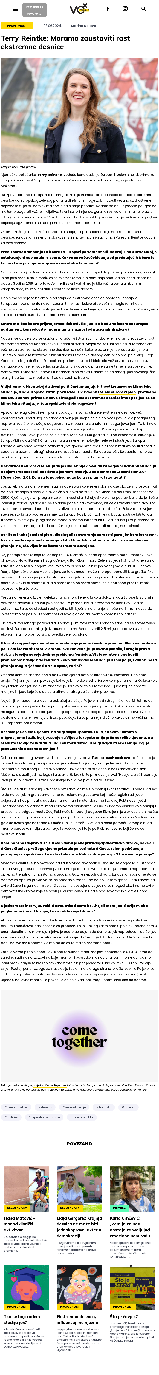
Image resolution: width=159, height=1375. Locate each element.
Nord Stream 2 (32, 560)
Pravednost (17, 26)
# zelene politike (81, 1117)
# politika (11, 1117)
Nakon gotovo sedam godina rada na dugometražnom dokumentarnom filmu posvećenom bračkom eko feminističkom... (130, 1250)
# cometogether (16, 1107)
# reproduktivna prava (44, 1117)
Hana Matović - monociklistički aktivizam (19, 1224)
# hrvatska (103, 1107)
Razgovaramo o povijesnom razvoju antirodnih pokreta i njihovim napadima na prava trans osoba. (76, 1248)
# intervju (128, 1107)
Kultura (119, 1208)
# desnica (45, 1107)
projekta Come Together (50, 1085)
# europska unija (74, 1107)
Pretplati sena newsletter (34, 10)
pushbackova (118, 757)
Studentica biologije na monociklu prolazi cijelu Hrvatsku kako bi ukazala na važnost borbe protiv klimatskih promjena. (26, 1244)
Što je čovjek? (124, 1316)
